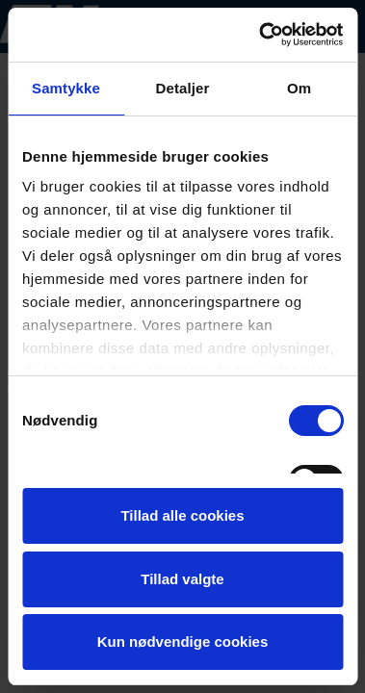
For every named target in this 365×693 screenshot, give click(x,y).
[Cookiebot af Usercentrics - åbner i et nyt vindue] (260, 34)
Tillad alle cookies (182, 515)
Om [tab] (299, 88)
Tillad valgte (182, 579)
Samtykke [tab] (66, 88)
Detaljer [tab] (183, 88)
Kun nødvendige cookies (183, 641)
